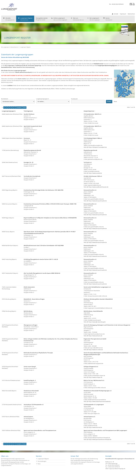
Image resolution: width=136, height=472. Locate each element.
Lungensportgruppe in (42, 99)
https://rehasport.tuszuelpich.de (97, 147)
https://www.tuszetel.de (95, 173)
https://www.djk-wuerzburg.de (96, 322)
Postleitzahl (74, 99)
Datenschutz (131, 14)
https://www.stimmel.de (95, 427)
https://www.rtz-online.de (95, 349)
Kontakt (116, 14)
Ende (24, 107)
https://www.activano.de (95, 336)
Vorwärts (19, 107)
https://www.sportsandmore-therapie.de (99, 439)
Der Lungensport (93, 19)
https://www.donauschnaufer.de (97, 201)
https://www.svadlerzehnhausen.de (98, 187)
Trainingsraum (29, 111)
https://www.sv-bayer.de (95, 377)
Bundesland (4, 99)
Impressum (123, 14)
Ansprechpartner (89, 111)
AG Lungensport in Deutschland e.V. (10, 47)
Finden (109, 101)
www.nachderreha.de (44, 89)
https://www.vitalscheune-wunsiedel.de (99, 401)
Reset (115, 101)
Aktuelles (8, 19)
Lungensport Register (25, 19)
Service (107, 19)
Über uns (77, 19)
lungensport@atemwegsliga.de (107, 65)
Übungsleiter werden (42, 18)
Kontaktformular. (6, 67)
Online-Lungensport (59, 19)
